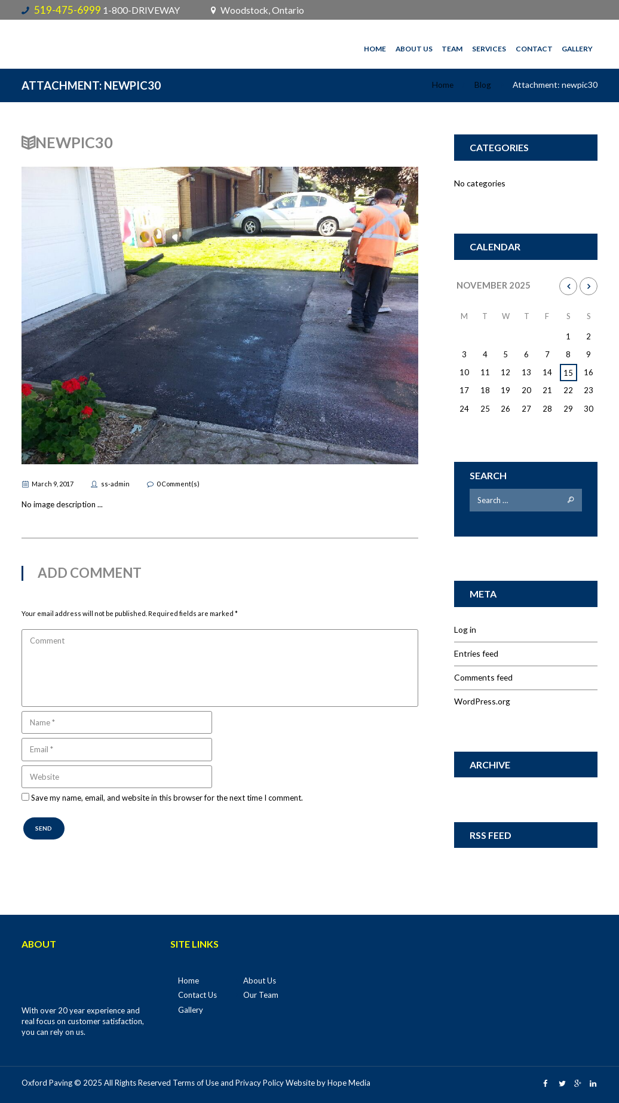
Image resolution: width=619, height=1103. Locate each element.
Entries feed (476, 653)
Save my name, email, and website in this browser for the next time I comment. (167, 798)
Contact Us (197, 995)
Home (375, 48)
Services (489, 48)
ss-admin (115, 484)
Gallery (577, 48)
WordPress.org (482, 701)
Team (452, 48)
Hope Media (348, 1082)
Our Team (260, 995)
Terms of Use (196, 1082)
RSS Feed (490, 835)
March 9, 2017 (52, 484)
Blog (482, 84)
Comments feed (483, 677)
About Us (414, 48)
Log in (465, 629)
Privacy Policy (259, 1082)
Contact (534, 48)
